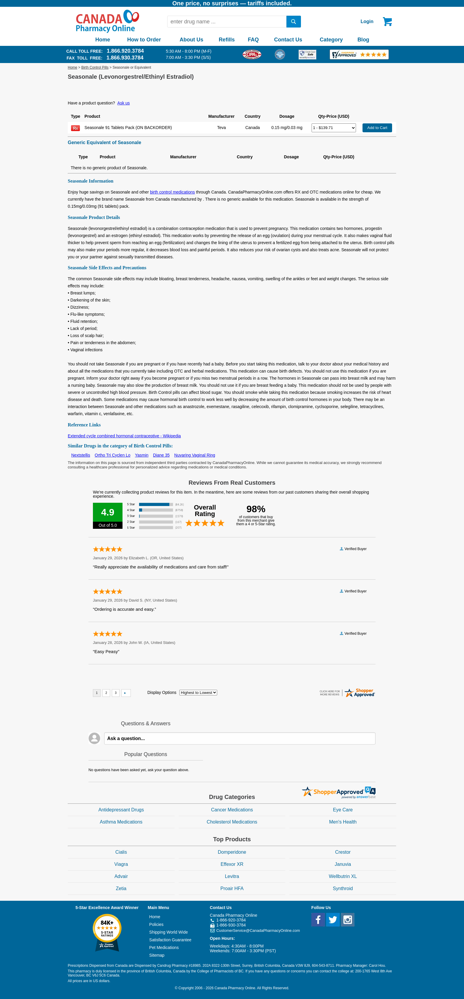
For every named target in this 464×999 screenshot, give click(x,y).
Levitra (232, 876)
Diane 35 (161, 455)
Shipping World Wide (168, 932)
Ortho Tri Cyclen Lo (112, 455)
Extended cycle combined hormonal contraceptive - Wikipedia (124, 436)
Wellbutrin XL (343, 876)
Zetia (121, 888)
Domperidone (232, 852)
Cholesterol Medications (232, 821)
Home (102, 40)
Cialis (121, 852)
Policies (156, 924)
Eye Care (343, 809)
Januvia (343, 864)
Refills (227, 40)
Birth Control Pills (95, 67)
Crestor (342, 852)
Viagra (121, 864)
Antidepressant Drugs (121, 809)
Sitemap (156, 955)
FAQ (253, 40)
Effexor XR (231, 864)
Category (331, 40)
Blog (363, 40)
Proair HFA (232, 888)
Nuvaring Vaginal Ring (194, 455)
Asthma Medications (121, 821)
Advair (121, 876)
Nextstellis (80, 455)
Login (366, 21)
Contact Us (288, 40)
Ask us (123, 103)
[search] (293, 22)
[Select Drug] (334, 127)
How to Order (144, 40)
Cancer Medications (232, 809)
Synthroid (343, 888)
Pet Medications (164, 947)
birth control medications (172, 192)
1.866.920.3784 (125, 51)
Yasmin (142, 455)
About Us (191, 40)
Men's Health (343, 821)
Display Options (161, 692)
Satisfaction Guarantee (170, 939)
